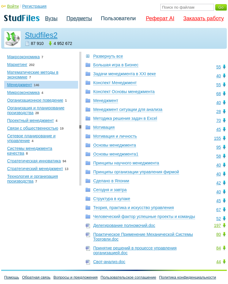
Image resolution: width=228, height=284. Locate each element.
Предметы (79, 18)
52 (218, 218)
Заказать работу (203, 18)
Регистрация (34, 6)
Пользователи (118, 18)
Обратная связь (36, 277)
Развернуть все (108, 56)
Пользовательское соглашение (128, 277)
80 (218, 234)
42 (218, 183)
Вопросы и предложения (75, 277)
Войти (13, 6)
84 (218, 248)
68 (218, 93)
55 (218, 67)
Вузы (51, 18)
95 (218, 147)
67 (218, 209)
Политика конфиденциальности (187, 277)
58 (218, 156)
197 (217, 225)
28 (218, 111)
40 (218, 75)
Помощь (11, 277)
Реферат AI (160, 18)
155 (217, 138)
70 (218, 120)
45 (218, 129)
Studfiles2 (41, 35)
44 (218, 261)
